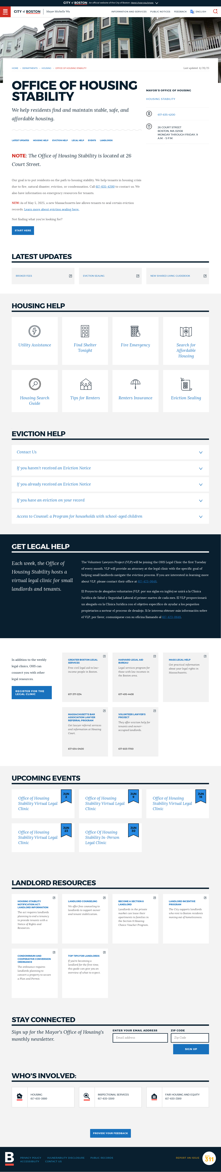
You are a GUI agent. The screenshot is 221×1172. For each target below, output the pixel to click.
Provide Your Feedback (110, 1133)
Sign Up (191, 1049)
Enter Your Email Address (135, 1030)
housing (46, 68)
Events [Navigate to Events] (92, 140)
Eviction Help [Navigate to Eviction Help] (60, 140)
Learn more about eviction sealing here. (51, 209)
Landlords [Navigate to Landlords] (106, 140)
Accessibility (29, 1161)
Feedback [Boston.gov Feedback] (180, 12)
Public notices (160, 12)
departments (29, 68)
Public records (101, 1158)
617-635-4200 (166, 114)
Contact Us (53, 1161)
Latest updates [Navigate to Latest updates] (20, 140)
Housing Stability (160, 99)
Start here (23, 230)
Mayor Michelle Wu (58, 11)
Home (15, 68)
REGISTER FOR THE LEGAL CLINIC (29, 693)
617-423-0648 (147, 581)
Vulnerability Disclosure (66, 1158)
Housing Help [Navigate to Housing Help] (40, 140)
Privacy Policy (30, 1158)
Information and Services (129, 12)
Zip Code (178, 1030)
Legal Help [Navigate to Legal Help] (78, 140)
